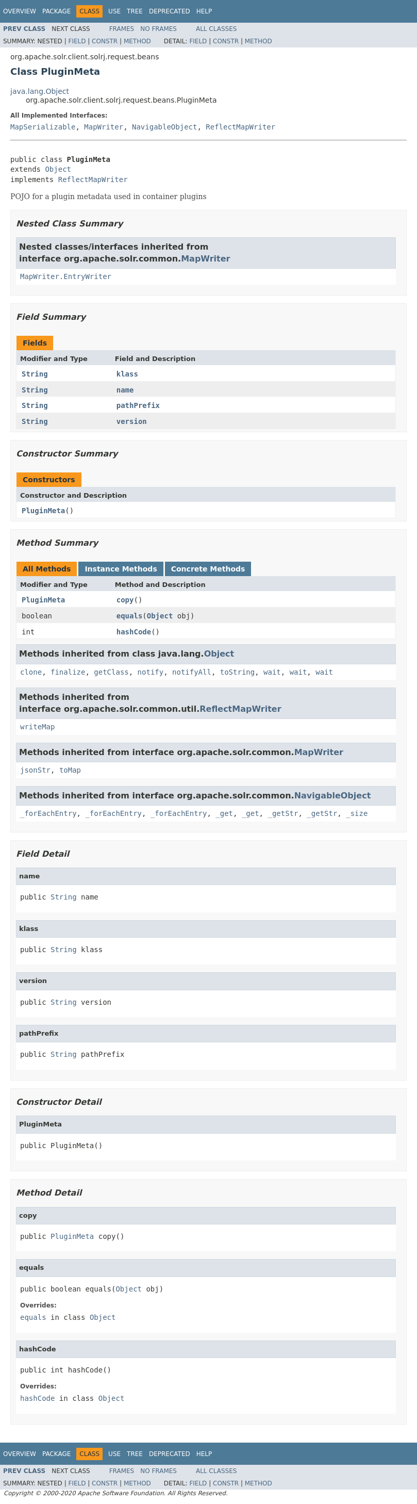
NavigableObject (164, 127)
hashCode (133, 632)
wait (272, 672)
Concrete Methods (208, 569)
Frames (122, 28)
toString (237, 672)
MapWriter (103, 127)
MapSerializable (42, 127)
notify (151, 672)
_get (224, 813)
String (35, 374)
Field (77, 41)
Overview (19, 11)
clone (31, 672)
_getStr (283, 813)
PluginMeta (43, 510)
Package (56, 11)
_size (357, 813)
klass (127, 374)
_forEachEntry (48, 813)
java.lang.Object (39, 91)
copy (125, 600)
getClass (111, 672)
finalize (68, 672)
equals (129, 616)
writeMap (37, 727)
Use (114, 11)
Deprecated (169, 11)
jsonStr (35, 770)
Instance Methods (121, 569)
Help (204, 11)
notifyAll (191, 672)
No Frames (158, 28)
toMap (70, 770)
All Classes (216, 28)
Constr (105, 41)
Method (137, 41)
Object (58, 169)
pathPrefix (138, 405)
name (125, 390)
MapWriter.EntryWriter (65, 276)
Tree (135, 11)
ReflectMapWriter (240, 127)
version (131, 421)
